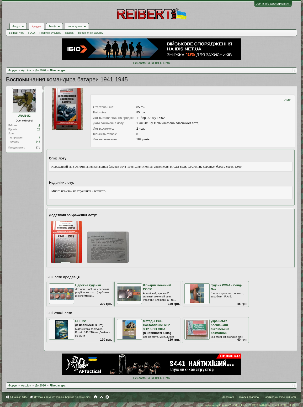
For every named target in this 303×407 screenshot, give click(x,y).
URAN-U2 (24, 115)
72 (38, 129)
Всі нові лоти (16, 32)
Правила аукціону (50, 32)
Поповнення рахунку (90, 32)
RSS (107, 397)
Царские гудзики (88, 285)
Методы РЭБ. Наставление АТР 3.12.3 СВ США (156, 325)
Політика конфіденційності (280, 397)
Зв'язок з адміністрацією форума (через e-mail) (62, 397)
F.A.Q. (32, 32)
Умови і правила (249, 397)
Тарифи (69, 32)
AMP (287, 100)
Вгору (101, 397)
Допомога (228, 397)
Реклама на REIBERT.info (151, 63)
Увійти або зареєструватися (273, 3)
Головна (95, 397)
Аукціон (36, 26)
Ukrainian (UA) (18, 397)
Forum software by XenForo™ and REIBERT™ (246, 405)
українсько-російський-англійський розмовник (220, 327)
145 (38, 141)
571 (38, 147)
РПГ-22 (80, 321)
